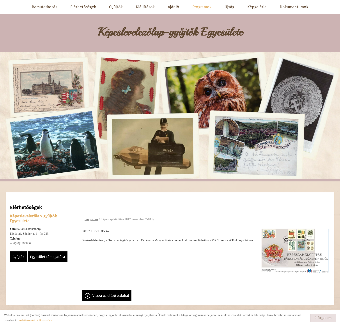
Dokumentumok (294, 7)
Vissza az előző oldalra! (110, 293)
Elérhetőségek (83, 7)
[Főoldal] (170, 30)
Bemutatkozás (44, 7)
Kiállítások (145, 7)
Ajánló (173, 7)
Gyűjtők (116, 7)
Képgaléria (257, 7)
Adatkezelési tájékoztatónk (35, 320)
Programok (201, 7)
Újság (229, 7)
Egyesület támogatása (47, 255)
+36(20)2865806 (20, 241)
